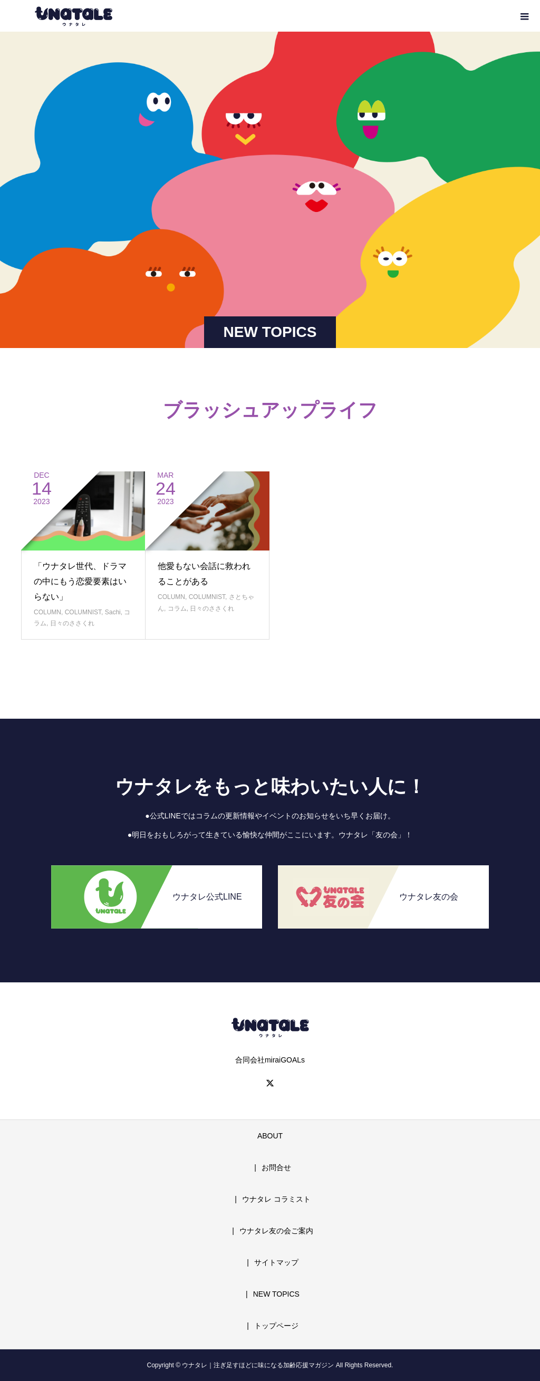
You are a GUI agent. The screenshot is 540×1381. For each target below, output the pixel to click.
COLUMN (47, 612)
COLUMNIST (83, 612)
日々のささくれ (72, 623)
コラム (177, 608)
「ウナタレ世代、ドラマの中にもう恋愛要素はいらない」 (80, 581)
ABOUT (270, 1136)
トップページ (276, 1325)
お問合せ (276, 1167)
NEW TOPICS (276, 1294)
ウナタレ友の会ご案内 (276, 1231)
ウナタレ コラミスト (276, 1199)
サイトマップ (276, 1262)
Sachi (113, 612)
